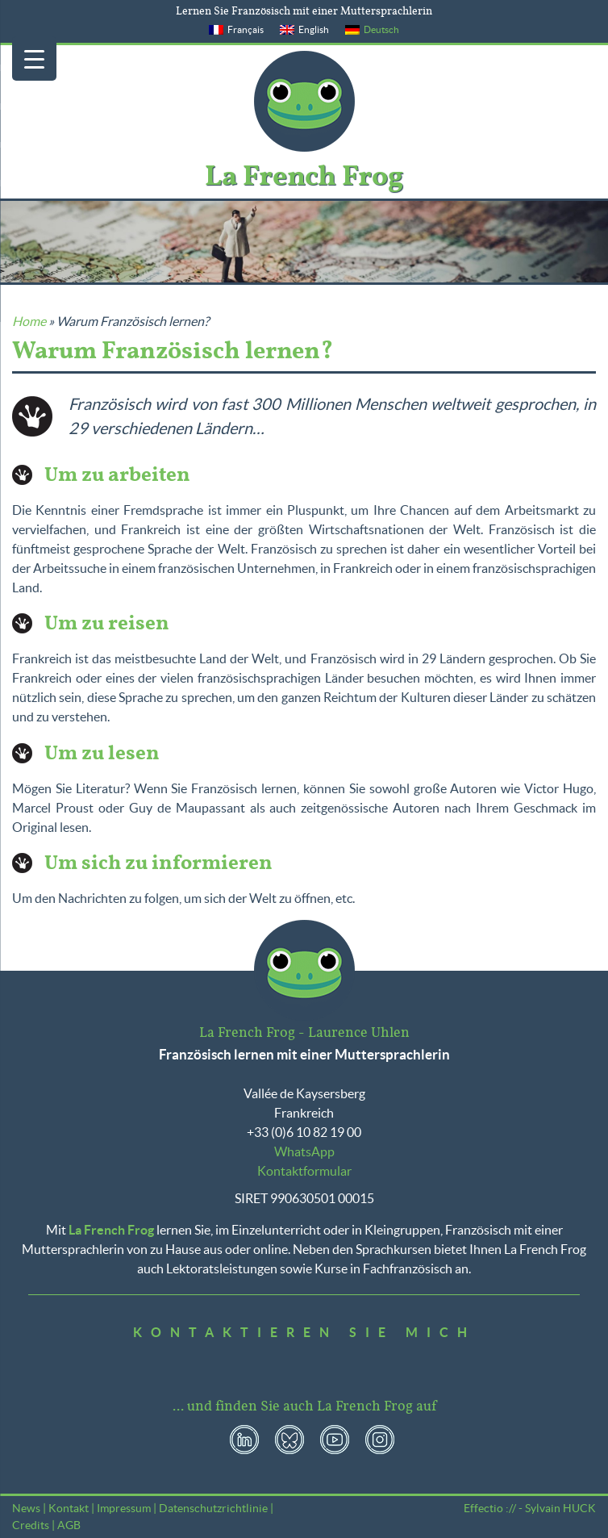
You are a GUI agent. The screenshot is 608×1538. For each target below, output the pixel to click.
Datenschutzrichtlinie (213, 1508)
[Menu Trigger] (34, 58)
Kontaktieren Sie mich (304, 1332)
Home (29, 321)
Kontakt (68, 1508)
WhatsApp (304, 1151)
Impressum (124, 1508)
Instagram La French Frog (379, 1439)
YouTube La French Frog (334, 1439)
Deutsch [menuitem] (381, 29)
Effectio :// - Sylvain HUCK (530, 1508)
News (26, 1508)
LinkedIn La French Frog (244, 1439)
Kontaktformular (304, 1171)
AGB (69, 1525)
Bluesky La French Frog (289, 1439)
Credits (30, 1525)
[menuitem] (236, 30)
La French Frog (304, 101)
